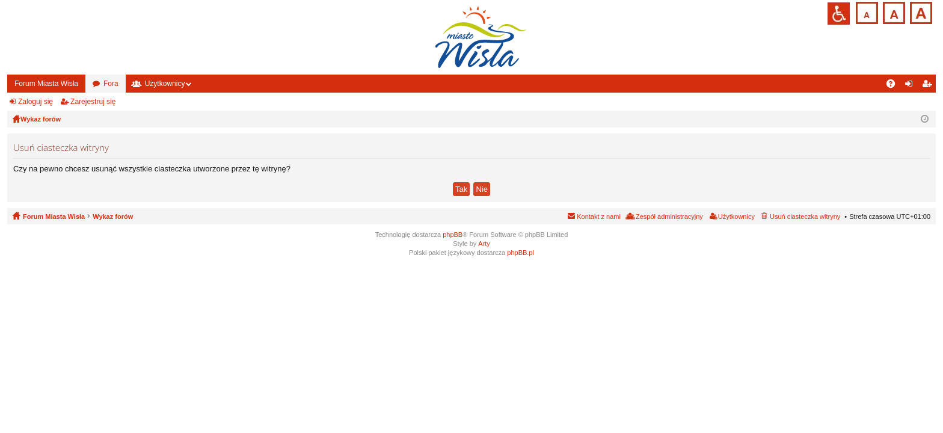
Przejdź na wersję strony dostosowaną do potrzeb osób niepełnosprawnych (839, 13)
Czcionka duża (920, 12)
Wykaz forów (113, 216)
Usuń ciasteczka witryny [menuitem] (805, 216)
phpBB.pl (520, 252)
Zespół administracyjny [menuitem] (669, 216)
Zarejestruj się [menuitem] (929, 86)
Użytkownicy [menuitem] (736, 216)
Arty (484, 243)
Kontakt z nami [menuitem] (599, 216)
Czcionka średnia (893, 12)
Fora (110, 83)
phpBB (452, 234)
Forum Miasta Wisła (46, 83)
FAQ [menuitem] (894, 86)
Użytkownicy (165, 83)
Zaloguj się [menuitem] (911, 86)
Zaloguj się (35, 101)
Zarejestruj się (92, 101)
